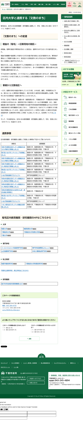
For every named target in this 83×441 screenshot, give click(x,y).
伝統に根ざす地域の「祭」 (72, 21)
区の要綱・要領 (68, 49)
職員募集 (71, 121)
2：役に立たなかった (10, 329)
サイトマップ (4, 363)
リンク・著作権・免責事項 (30, 363)
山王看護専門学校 (9, 251)
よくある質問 (72, 145)
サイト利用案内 (15, 363)
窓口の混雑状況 (73, 127)
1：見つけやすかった (38, 329)
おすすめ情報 (68, 41)
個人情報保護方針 (45, 363)
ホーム (3, 9)
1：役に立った (8, 327)
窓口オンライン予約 (74, 133)
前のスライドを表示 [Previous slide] (78, 85)
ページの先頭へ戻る (41, 357)
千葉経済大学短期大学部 (33, 232)
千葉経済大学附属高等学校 (36, 263)
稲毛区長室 (67, 56)
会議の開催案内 (73, 151)
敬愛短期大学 (30, 228)
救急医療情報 (72, 103)
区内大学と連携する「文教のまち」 (72, 31)
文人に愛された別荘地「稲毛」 (72, 36)
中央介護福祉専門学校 (41, 251)
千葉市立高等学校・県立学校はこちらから (15, 270)
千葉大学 (6, 235)
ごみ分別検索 (72, 109)
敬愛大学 (6, 228)
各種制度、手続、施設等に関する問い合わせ (65, 375)
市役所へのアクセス (35, 378)
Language (74, 5)
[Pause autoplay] (64, 84)
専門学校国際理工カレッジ (42, 248)
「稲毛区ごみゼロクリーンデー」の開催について (72, 61)
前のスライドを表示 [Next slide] (80, 85)
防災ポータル (72, 97)
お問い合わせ (33, 382)
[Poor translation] (6, 409)
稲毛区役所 (9, 9)
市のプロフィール (5, 367)
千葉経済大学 (7, 232)
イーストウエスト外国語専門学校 (14, 248)
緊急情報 (69, 5)
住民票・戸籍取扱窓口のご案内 (71, 81)
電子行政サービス (74, 115)
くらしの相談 (72, 139)
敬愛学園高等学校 (9, 263)
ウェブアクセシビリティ (60, 363)
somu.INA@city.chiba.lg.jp (11, 310)
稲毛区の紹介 (68, 53)
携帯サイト (73, 363)
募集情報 (66, 45)
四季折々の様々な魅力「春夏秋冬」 (72, 25)
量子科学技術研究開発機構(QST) (14, 283)
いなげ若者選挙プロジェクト (10, 175)
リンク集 (16, 367)
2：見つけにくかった (38, 332)
